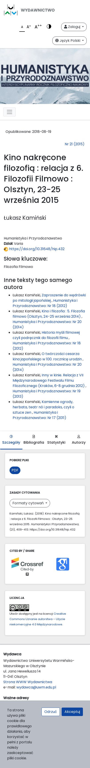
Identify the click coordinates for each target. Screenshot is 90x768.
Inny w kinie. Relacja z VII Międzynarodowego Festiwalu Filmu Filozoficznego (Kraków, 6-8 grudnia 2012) (49, 380)
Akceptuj (72, 711)
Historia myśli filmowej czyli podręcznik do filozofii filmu (46, 335)
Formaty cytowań (28, 503)
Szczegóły (11, 440)
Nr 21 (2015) (74, 144)
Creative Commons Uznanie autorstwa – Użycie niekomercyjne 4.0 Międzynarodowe (38, 619)
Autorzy (79, 440)
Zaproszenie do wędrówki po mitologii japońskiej (49, 298)
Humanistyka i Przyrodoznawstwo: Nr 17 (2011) (39, 415)
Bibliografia (33, 440)
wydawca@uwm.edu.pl (36, 687)
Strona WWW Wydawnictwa (27, 681)
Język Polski (68, 40)
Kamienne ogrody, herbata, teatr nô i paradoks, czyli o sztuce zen (43, 407)
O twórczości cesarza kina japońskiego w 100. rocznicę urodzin (48, 356)
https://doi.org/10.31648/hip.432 (34, 248)
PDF (15, 470)
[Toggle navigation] (9, 112)
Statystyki (56, 440)
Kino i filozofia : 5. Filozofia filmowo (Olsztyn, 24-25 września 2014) (49, 314)
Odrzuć (50, 711)
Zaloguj (72, 26)
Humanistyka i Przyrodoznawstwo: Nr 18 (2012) (45, 303)
